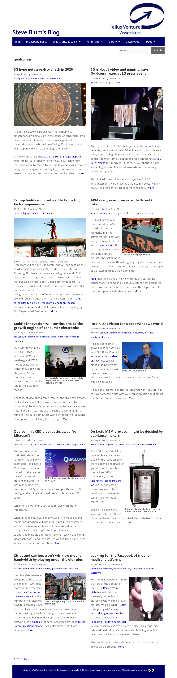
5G (15, 78)
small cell (37, 621)
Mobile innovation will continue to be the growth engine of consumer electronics (48, 325)
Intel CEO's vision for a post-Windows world (127, 323)
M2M (134, 444)
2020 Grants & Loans (68, 41)
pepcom (139, 213)
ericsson (54, 336)
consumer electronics (38, 336)
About (151, 41)
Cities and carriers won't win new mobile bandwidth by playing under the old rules (48, 557)
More (80, 173)
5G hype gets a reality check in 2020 (43, 69)
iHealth (122, 604)
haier (122, 444)
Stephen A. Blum (97, 670)
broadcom (102, 213)
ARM (93, 213)
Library (115, 41)
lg (109, 82)
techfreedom (45, 213)
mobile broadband (40, 78)
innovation (65, 336)
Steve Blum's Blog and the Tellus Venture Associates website (51, 670)
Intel (27, 78)
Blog (18, 41)
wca (76, 568)
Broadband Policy (36, 41)
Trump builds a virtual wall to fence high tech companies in (48, 202)
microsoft (60, 444)
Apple (21, 78)
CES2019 (102, 82)
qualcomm (55, 78)
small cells (68, 568)
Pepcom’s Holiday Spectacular (108, 621)
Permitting (96, 41)
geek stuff (123, 213)
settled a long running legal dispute (59, 156)
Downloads (132, 41)
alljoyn (94, 444)
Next (28, 659)
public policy (20, 213)
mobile (75, 336)
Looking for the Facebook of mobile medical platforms (120, 557)
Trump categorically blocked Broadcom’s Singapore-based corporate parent (47, 303)
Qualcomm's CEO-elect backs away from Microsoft (47, 433)
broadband (23, 568)
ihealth (126, 568)
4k (92, 82)
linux (152, 332)
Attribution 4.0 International (138, 670)
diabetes (117, 568)
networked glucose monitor (107, 613)
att (15, 336)
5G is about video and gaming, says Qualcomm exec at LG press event (120, 71)
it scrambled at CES (105, 245)
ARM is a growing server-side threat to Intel (123, 202)
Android (95, 332)
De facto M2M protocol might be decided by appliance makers (127, 433)
